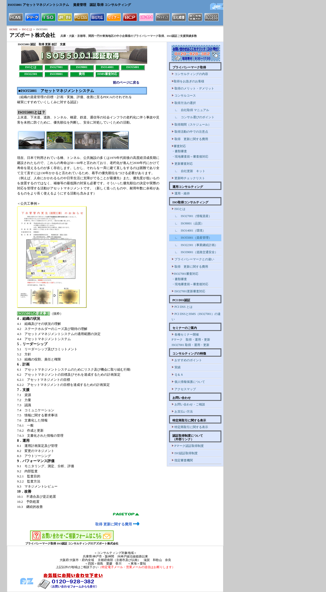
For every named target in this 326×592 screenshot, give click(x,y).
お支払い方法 (182, 411)
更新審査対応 (182, 163)
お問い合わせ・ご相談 (188, 404)
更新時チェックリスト (188, 178)
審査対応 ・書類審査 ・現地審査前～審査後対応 (190, 151)
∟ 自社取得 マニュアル (190, 110)
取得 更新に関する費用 (117, 524)
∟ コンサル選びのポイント (193, 117)
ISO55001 (132, 67)
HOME (13, 29)
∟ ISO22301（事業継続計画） (195, 245)
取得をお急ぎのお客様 (188, 81)
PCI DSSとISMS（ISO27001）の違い (196, 316)
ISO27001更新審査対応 (188, 291)
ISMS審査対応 (107, 74)
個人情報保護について (188, 382)
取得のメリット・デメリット (193, 88)
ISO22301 (30, 74)
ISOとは (26, 29)
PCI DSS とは (182, 307)
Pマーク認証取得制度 (188, 446)
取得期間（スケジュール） (191, 124)
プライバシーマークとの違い (193, 259)
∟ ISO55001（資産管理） (192, 237)
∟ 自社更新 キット (188, 171)
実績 (176, 367)
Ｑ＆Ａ (177, 374)
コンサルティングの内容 (190, 74)
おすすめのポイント (187, 360)
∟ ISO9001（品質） (188, 223)
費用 (82, 74)
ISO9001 (82, 67)
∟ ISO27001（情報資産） (192, 216)
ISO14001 (107, 67)
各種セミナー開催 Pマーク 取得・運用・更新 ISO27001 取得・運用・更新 (191, 340)
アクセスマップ (184, 389)
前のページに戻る (126, 82)
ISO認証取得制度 (185, 453)
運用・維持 (181, 193)
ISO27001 (56, 67)
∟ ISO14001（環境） (189, 230)
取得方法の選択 (184, 103)
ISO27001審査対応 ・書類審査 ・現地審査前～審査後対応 (190, 279)
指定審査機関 (182, 460)
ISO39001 (56, 74)
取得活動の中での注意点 (190, 131)
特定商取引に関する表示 (190, 427)
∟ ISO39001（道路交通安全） (195, 252)
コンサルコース (184, 95)
